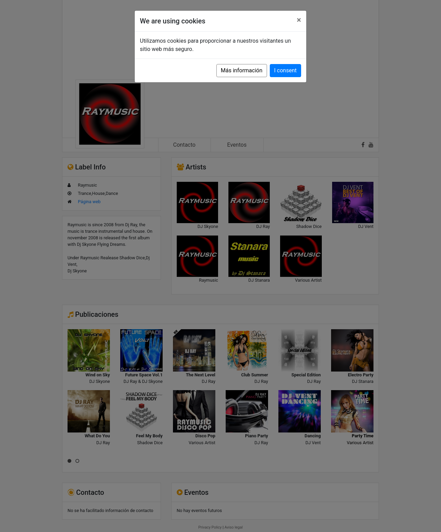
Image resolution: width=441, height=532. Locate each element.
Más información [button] (242, 70)
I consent (285, 70)
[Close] (298, 20)
